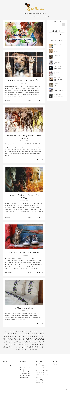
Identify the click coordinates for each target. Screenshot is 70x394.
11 (20, 331)
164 (7, 346)
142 (32, 343)
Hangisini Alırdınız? (58, 57)
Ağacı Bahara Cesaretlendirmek (58, 63)
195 (11, 349)
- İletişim (5, 368)
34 (28, 333)
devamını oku (8, 100)
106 (23, 339)
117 (9, 341)
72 (28, 336)
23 (4, 333)
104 (17, 339)
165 (10, 346)
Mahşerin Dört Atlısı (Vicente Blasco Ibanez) (24, 136)
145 (40, 343)
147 (4, 344)
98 (43, 338)
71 (25, 336)
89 (23, 338)
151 (14, 344)
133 (9, 343)
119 (14, 341)
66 (15, 336)
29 (17, 333)
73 (30, 336)
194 (43, 347)
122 (22, 341)
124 (27, 341)
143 (35, 343)
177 (40, 346)
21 (40, 331)
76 (36, 336)
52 (25, 335)
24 (6, 333)
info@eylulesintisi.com (58, 364)
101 (9, 339)
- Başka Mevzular (24, 377)
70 (23, 336)
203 (33, 349)
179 (4, 347)
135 (15, 343)
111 (36, 339)
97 (41, 338)
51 (23, 335)
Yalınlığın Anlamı (57, 51)
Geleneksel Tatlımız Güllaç (58, 80)
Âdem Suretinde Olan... (57, 46)
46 (12, 335)
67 (17, 336)
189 (30, 347)
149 (9, 344)
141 (30, 343)
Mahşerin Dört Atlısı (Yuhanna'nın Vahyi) (24, 196)
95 (36, 338)
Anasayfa (22, 16)
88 (21, 338)
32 (24, 333)
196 (14, 349)
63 (8, 336)
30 (19, 333)
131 (4, 343)
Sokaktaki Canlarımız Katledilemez (24, 252)
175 (35, 346)
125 (29, 341)
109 (31, 339)
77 (38, 336)
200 (25, 349)
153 (20, 344)
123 (24, 341)
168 (17, 346)
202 (30, 349)
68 (19, 336)
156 (27, 344)
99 (4, 339)
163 (4, 346)
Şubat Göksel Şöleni (58, 90)
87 (19, 338)
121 (19, 341)
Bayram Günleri (40, 367)
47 (14, 335)
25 (8, 333)
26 (11, 333)
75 (34, 336)
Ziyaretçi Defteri (40, 16)
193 (40, 347)
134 (12, 343)
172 (27, 346)
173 (30, 346)
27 (13, 333)
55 (32, 335)
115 (4, 341)
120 (17, 341)
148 (7, 344)
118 (11, 341)
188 (27, 347)
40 (41, 333)
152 (17, 344)
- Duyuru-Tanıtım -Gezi (25, 368)
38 (36, 333)
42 (4, 335)
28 (15, 333)
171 (25, 346)
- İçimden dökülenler (25, 375)
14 (26, 331)
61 (4, 336)
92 (30, 338)
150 (12, 344)
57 (36, 335)
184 (17, 347)
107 (25, 339)
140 (27, 343)
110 (33, 339)
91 (28, 338)
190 (33, 347)
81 (6, 338)
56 (34, 335)
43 (6, 335)
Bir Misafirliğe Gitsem (24, 308)
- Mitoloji (22, 370)
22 (42, 331)
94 (34, 338)
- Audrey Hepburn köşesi (26, 373)
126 (32, 341)
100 (7, 339)
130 (43, 341)
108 (28, 339)
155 (25, 344)
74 (32, 336)
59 (41, 335)
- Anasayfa (6, 364)
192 (38, 347)
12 (22, 331)
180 (7, 347)
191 (35, 347)
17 (32, 331)
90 (26, 338)
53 (27, 335)
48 (17, 335)
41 (43, 333)
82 (8, 338)
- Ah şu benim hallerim (25, 371)
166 (12, 346)
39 (38, 333)
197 (16, 349)
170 (22, 346)
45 (10, 335)
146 (42, 343)
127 (35, 341)
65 (13, 336)
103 (15, 339)
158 (33, 344)
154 (22, 344)
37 (34, 333)
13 (24, 331)
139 (25, 343)
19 (36, 331)
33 (26, 333)
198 (19, 349)
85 (15, 338)
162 (43, 344)
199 (22, 349)
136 (17, 343)
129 (40, 341)
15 (28, 331)
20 (38, 331)
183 (14, 347)
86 (17, 338)
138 (22, 343)
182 (12, 347)
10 (18, 331)
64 (10, 336)
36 (32, 333)
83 (10, 338)
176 (37, 346)
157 (30, 344)
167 (15, 346)
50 (21, 335)
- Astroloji (22, 366)
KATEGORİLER (30, 16)
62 (6, 336)
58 (38, 335)
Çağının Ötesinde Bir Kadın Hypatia (58, 85)
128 (37, 341)
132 (7, 343)
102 (12, 339)
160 (38, 344)
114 (43, 339)
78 (40, 336)
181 (9, 347)
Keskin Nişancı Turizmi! (57, 74)
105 (20, 339)
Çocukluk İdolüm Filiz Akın (42, 364)
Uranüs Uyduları (57, 68)
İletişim (48, 16)
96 (39, 338)
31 (21, 333)
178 (43, 346)
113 (40, 339)
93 (32, 338)
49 (19, 335)
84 (12, 338)
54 (30, 335)
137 (20, 343)
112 (38, 339)
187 (25, 347)
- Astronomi (23, 364)
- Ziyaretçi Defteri (7, 366)
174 (32, 346)
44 (8, 335)
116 (7, 341)
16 (30, 331)
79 (42, 336)
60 (43, 335)
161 (40, 344)
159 (35, 344)
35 (30, 333)
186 (22, 347)
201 (27, 349)
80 (4, 338)
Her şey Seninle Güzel (59, 96)
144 (37, 343)
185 (20, 347)
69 (21, 336)
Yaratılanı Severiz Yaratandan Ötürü (24, 80)
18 (34, 331)
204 (36, 349)
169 (20, 346)
